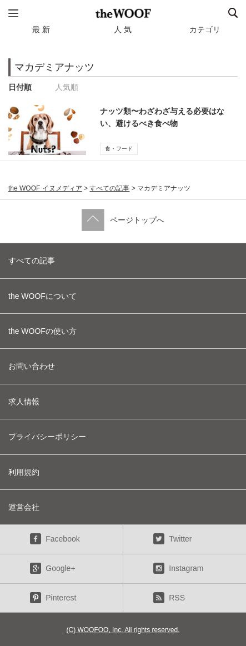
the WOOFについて (42, 296)
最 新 (41, 29)
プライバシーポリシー (47, 436)
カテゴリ (204, 29)
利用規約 (23, 472)
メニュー (13, 13)
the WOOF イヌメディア (45, 188)
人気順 (66, 87)
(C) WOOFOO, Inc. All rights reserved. (122, 630)
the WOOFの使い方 (42, 331)
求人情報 (23, 401)
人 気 (123, 29)
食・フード (119, 149)
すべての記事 (109, 188)
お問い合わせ (31, 366)
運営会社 (23, 507)
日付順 (20, 87)
